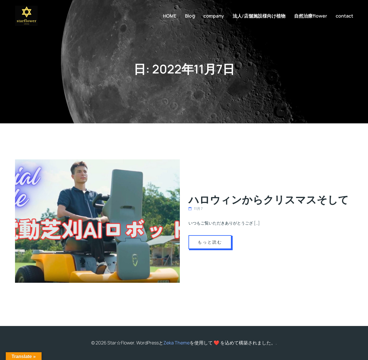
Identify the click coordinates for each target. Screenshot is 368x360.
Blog (190, 16)
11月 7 (195, 208)
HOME (169, 16)
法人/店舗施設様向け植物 (259, 16)
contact (344, 16)
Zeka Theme (176, 343)
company (213, 16)
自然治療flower (310, 16)
